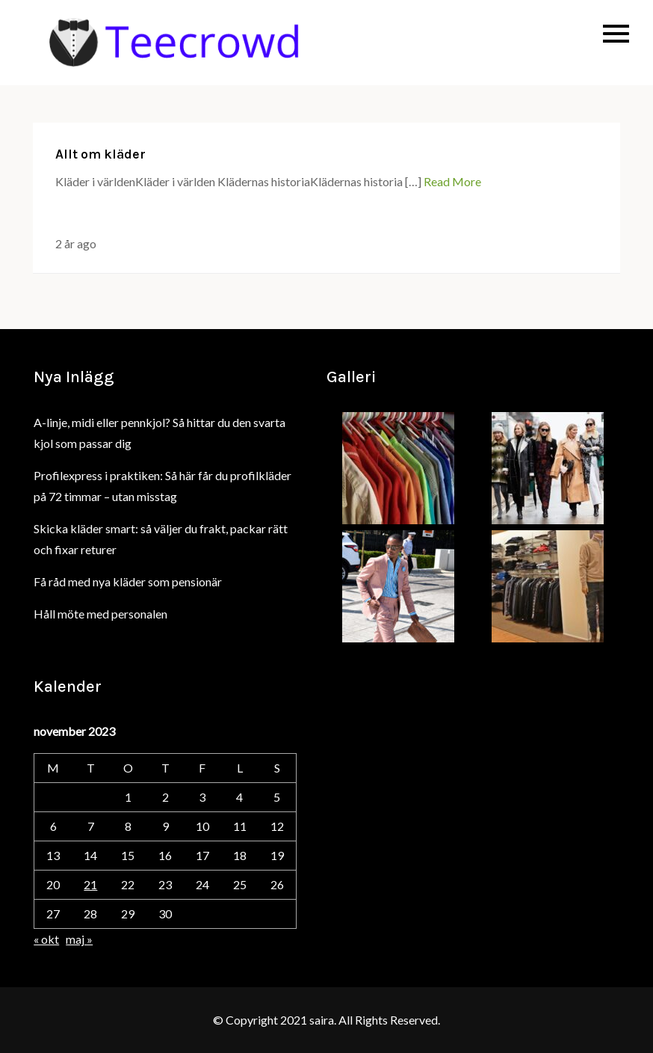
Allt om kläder (100, 154)
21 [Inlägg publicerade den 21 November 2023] (90, 884)
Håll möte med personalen (100, 614)
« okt (46, 939)
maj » (79, 939)
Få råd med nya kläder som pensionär (128, 581)
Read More (452, 181)
